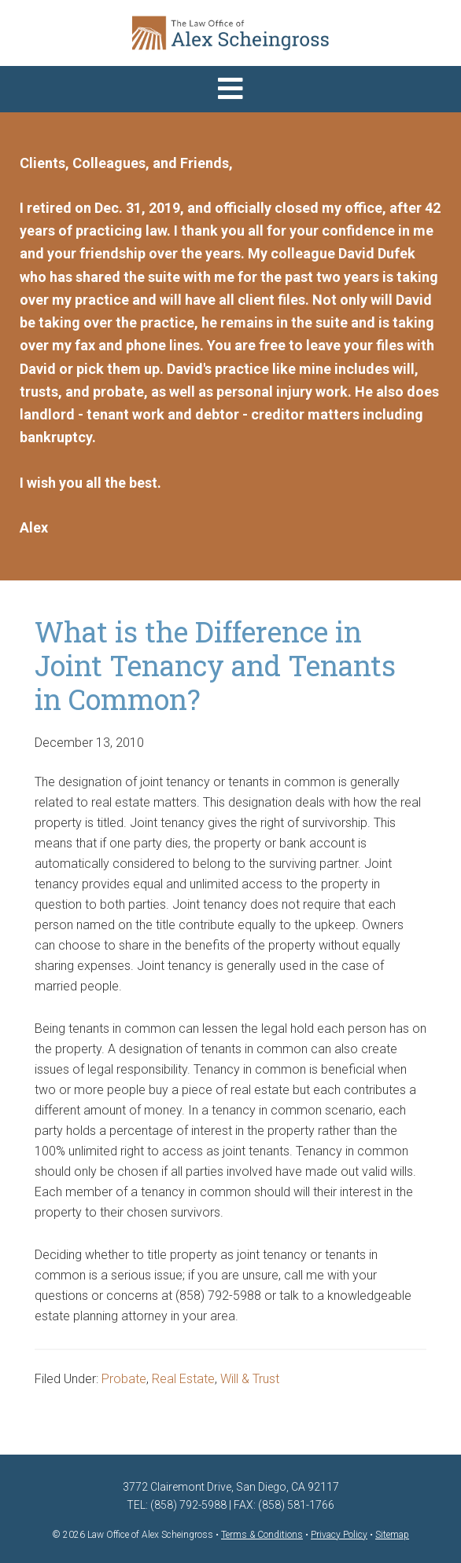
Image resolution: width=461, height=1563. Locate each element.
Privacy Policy (339, 1534)
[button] (230, 89)
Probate (123, 1378)
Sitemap (392, 1534)
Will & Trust (249, 1378)
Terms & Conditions (262, 1534)
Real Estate (183, 1378)
